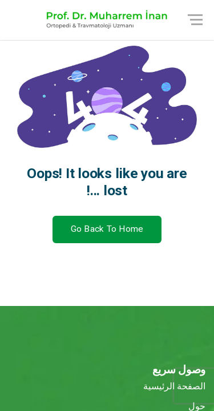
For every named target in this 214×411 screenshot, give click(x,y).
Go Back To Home (107, 229)
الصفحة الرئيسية (174, 386)
